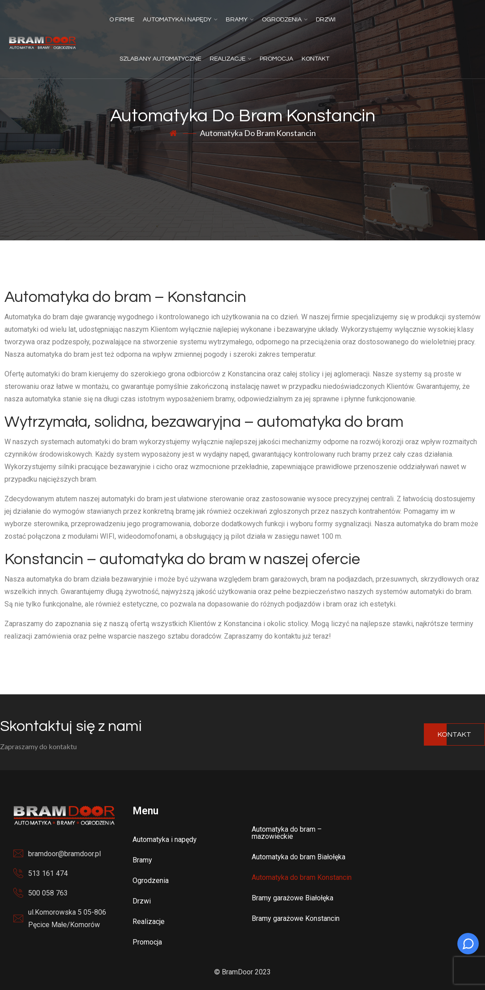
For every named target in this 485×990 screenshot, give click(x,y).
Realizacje (227, 59)
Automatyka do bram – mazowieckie (287, 833)
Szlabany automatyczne (160, 59)
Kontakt (315, 59)
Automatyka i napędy (177, 19)
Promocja (276, 59)
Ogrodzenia (282, 19)
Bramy (237, 19)
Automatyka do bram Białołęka (298, 857)
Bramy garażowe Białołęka (292, 898)
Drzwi (326, 19)
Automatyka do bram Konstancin (302, 877)
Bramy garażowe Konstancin (296, 918)
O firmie (121, 19)
